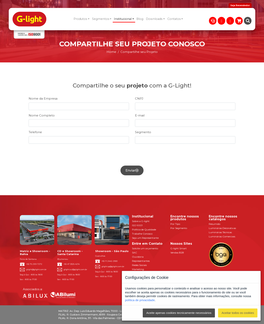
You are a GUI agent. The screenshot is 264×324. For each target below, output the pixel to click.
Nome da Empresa (43, 98)
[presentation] (132, 154)
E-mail (140, 115)
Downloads (154, 19)
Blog (139, 19)
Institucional (123, 19)
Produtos (80, 19)
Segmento (143, 132)
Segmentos (100, 19)
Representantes (141, 260)
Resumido (214, 223)
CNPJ (139, 98)
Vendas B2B (177, 252)
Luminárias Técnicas (220, 232)
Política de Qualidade (144, 229)
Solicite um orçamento (145, 248)
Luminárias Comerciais (222, 236)
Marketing (138, 269)
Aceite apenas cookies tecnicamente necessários (179, 312)
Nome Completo (42, 115)
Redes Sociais (139, 265)
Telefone (35, 132)
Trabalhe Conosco (142, 233)
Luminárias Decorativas (222, 228)
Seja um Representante (145, 237)
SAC (134, 252)
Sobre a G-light (140, 221)
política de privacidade (140, 300)
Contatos (174, 19)
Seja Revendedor (240, 5)
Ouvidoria (138, 256)
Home (111, 52)
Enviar (132, 170)
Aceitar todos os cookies (238, 312)
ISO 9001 (137, 225)
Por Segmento (178, 228)
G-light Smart (178, 248)
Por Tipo (175, 223)
